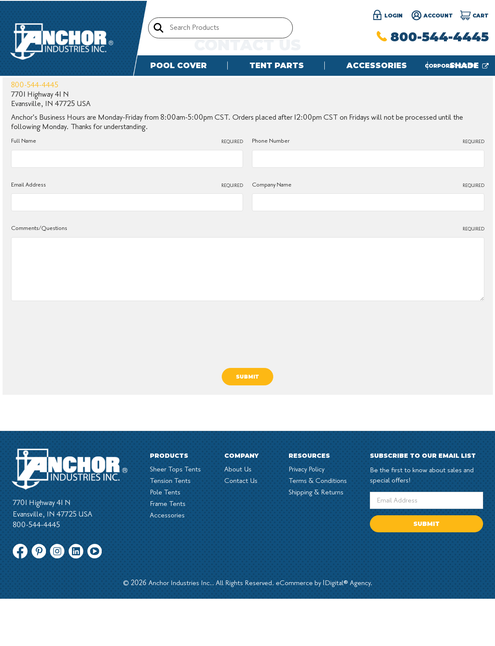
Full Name (127, 216)
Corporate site (457, 66)
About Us (238, 543)
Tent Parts (276, 65)
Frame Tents (168, 578)
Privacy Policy (306, 543)
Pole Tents (165, 566)
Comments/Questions (247, 303)
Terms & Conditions (318, 555)
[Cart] (474, 15)
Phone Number (368, 216)
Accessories (376, 65)
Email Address (127, 260)
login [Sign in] (387, 16)
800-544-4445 (433, 37)
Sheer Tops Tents (175, 543)
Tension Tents (170, 555)
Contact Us (241, 555)
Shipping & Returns (316, 566)
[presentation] (75, 404)
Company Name (368, 260)
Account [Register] (432, 15)
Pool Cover (178, 65)
